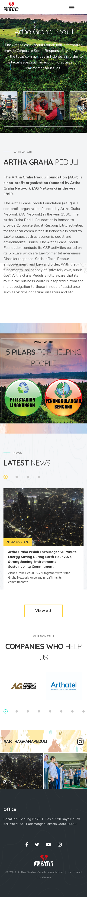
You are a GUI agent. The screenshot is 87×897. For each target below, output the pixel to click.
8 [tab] (83, 711)
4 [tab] (39, 477)
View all (43, 610)
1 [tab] (5, 477)
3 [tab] (28, 477)
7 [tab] (72, 711)
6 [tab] (61, 711)
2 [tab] (17, 477)
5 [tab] (50, 711)
